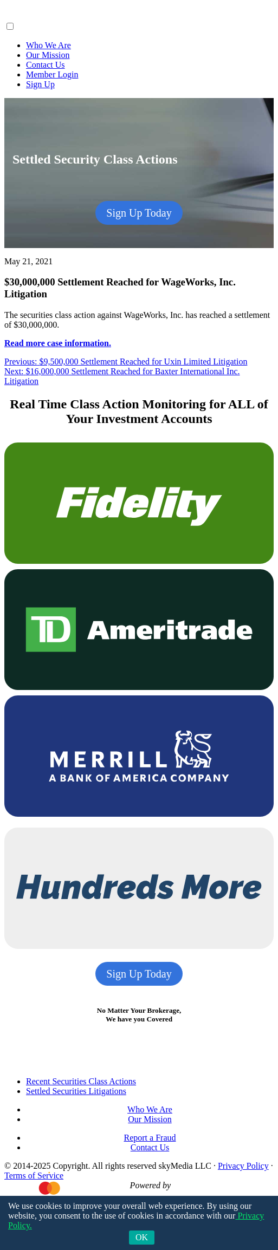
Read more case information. (57, 343)
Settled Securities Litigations (76, 1091)
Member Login (52, 74)
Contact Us (45, 64)
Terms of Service (33, 1175)
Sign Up (40, 84)
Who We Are (48, 45)
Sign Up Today (138, 213)
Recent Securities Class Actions (81, 1081)
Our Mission (47, 55)
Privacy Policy (243, 1165)
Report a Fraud (150, 1137)
